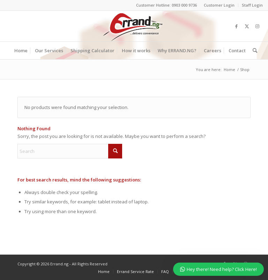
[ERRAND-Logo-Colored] (134, 26)
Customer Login (219, 5)
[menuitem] (219, 5)
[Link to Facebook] (236, 26)
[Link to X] (247, 26)
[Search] (253, 50)
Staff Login (252, 5)
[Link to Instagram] (257, 26)
